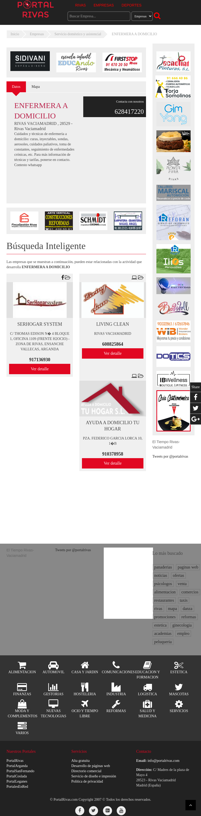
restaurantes (164, 600)
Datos (16, 87)
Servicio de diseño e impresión (93, 776)
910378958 (112, 454)
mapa (172, 608)
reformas (188, 617)
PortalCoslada (16, 776)
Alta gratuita (80, 761)
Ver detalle (40, 369)
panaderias (163, 567)
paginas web (188, 567)
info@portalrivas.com (163, 761)
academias (163, 633)
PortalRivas (14, 761)
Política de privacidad (87, 781)
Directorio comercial (86, 771)
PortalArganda (16, 766)
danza (187, 608)
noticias (160, 575)
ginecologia (182, 625)
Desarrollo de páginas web (90, 766)
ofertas (178, 575)
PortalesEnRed (17, 787)
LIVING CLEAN (112, 324)
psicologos (163, 583)
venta (182, 583)
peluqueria (163, 642)
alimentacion (165, 592)
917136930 (39, 359)
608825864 (112, 344)
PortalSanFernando (20, 771)
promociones (165, 617)
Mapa (36, 87)
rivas (158, 608)
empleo (183, 633)
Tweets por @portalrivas (170, 456)
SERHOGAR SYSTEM (39, 324)
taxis (184, 600)
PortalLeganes (16, 781)
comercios (189, 592)
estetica (160, 625)
